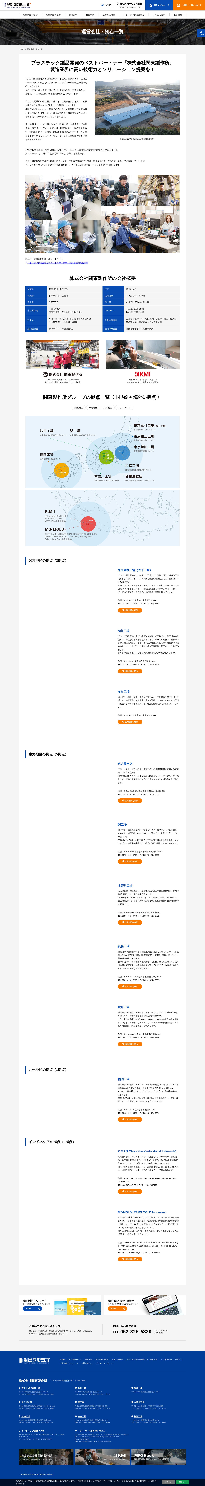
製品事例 (90, 14)
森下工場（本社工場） (31, 1388)
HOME (106, 5)
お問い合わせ (86, 1363)
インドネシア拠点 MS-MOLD (91, 1431)
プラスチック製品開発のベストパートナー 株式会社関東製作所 (57, 262)
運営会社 (178, 14)
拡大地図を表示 (130, 610)
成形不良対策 (108, 14)
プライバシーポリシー (105, 1363)
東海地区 (93, 407)
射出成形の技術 (53, 14)
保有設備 (73, 14)
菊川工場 (82, 1388)
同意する (182, 1482)
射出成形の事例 (102, 1359)
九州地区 (107, 407)
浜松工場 (25, 1416)
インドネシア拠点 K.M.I (32, 1431)
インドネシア (124, 407)
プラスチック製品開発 (133, 14)
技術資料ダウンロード (69, 1363)
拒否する (168, 1482)
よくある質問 (159, 14)
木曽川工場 (139, 1402)
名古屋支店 (26, 1402)
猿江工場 (138, 1388)
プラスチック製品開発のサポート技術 (141, 1359)
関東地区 (79, 407)
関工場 (81, 1402)
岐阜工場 (82, 1416)
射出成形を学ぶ (30, 14)
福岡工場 (138, 1416)
